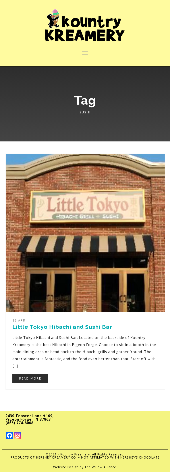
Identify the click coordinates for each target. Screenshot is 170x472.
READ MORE (30, 378)
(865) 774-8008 (19, 422)
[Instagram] (17, 435)
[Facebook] (9, 435)
